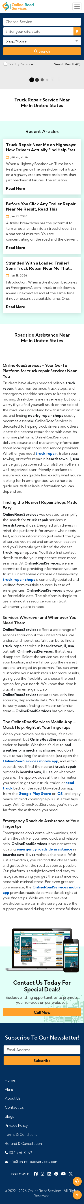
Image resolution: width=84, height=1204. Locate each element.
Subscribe (42, 1060)
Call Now (42, 1012)
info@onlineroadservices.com (31, 1161)
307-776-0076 (18, 1152)
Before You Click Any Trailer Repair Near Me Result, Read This (41, 206)
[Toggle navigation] (77, 6)
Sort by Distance (21, 64)
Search (42, 51)
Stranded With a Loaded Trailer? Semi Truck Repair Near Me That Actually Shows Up (38, 265)
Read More (15, 188)
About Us (13, 1098)
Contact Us (14, 1107)
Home (10, 1080)
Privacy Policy (16, 1125)
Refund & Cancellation (23, 1143)
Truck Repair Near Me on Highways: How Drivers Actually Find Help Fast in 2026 (41, 147)
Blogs (9, 1116)
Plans (9, 1089)
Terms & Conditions (21, 1134)
